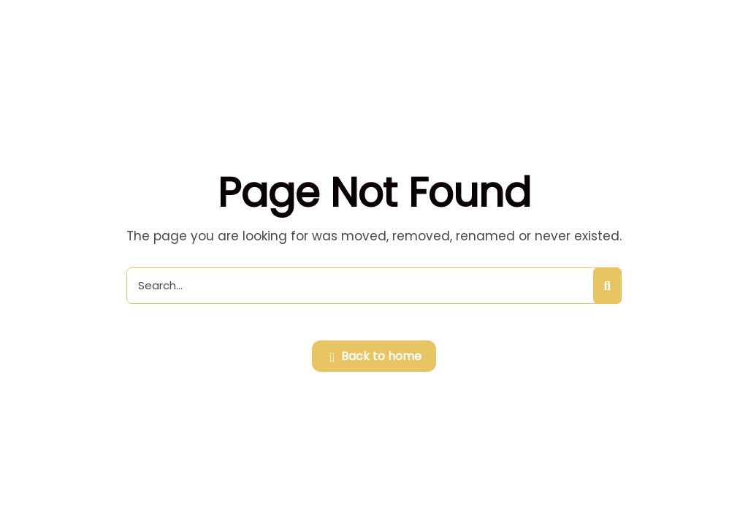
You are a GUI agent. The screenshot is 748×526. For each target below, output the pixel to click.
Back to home (376, 357)
